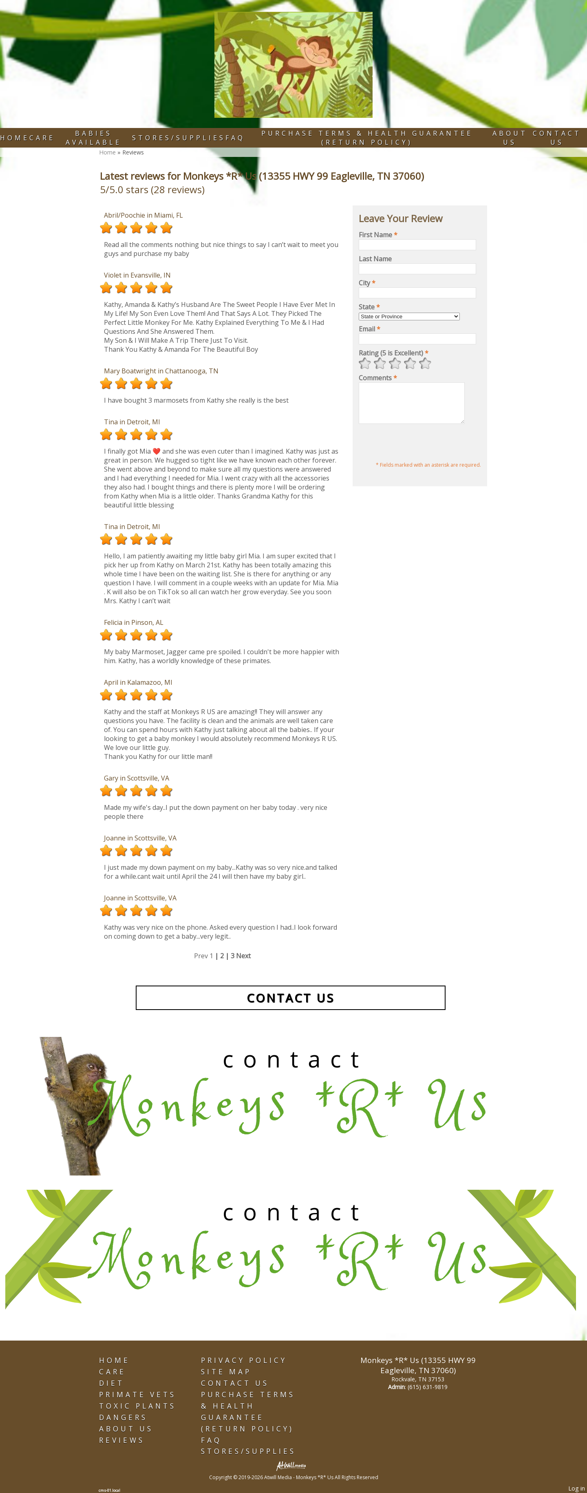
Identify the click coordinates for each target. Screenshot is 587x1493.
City (367, 282)
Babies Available (93, 138)
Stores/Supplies (178, 137)
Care (42, 137)
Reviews (122, 1440)
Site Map (226, 1371)
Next (243, 955)
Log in (576, 1488)
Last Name (375, 258)
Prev (201, 955)
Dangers (123, 1417)
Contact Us (557, 138)
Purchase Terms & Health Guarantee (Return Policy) (367, 138)
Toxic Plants (137, 1406)
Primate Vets (137, 1394)
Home (14, 137)
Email (369, 328)
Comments (378, 377)
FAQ (235, 137)
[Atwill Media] (293, 1465)
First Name (378, 234)
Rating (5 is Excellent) (393, 352)
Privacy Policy (244, 1360)
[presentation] (421, 451)
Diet (111, 1383)
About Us (509, 138)
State (369, 306)
